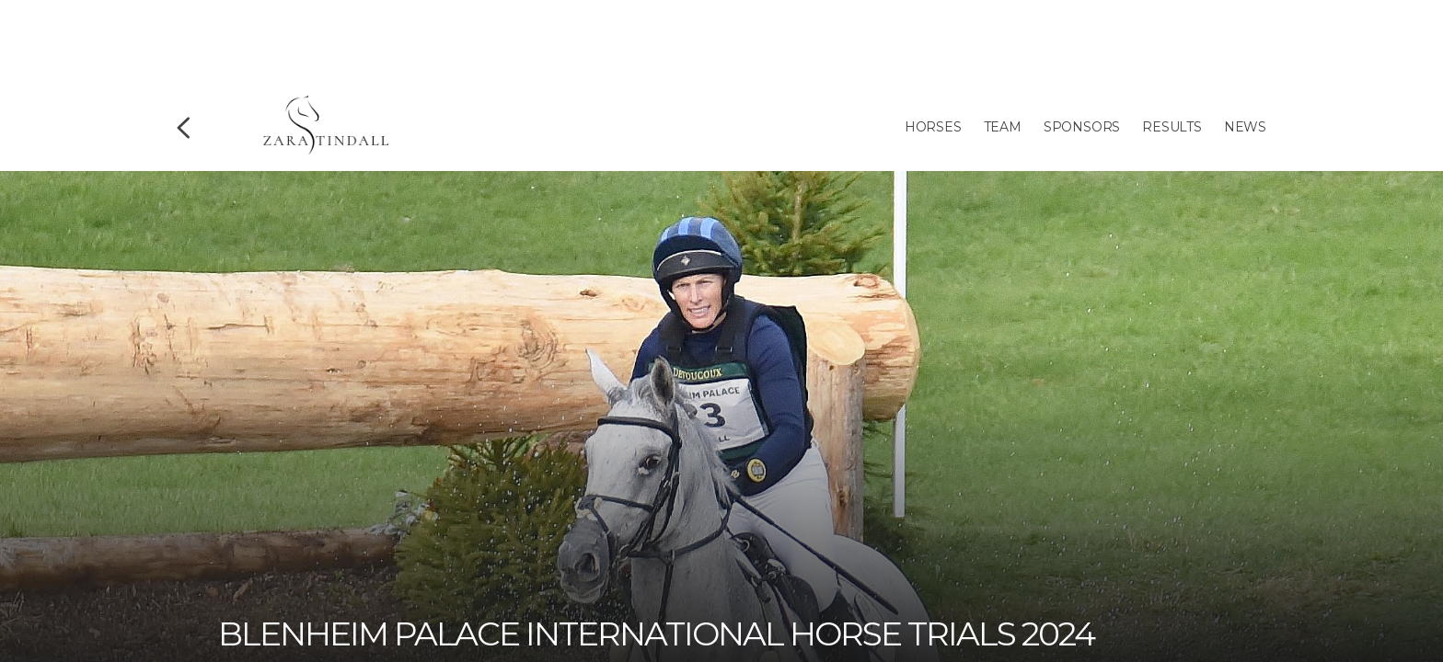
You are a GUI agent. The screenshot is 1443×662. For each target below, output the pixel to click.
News (1245, 127)
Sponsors (1082, 127)
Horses (933, 127)
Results (1172, 127)
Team (1003, 127)
